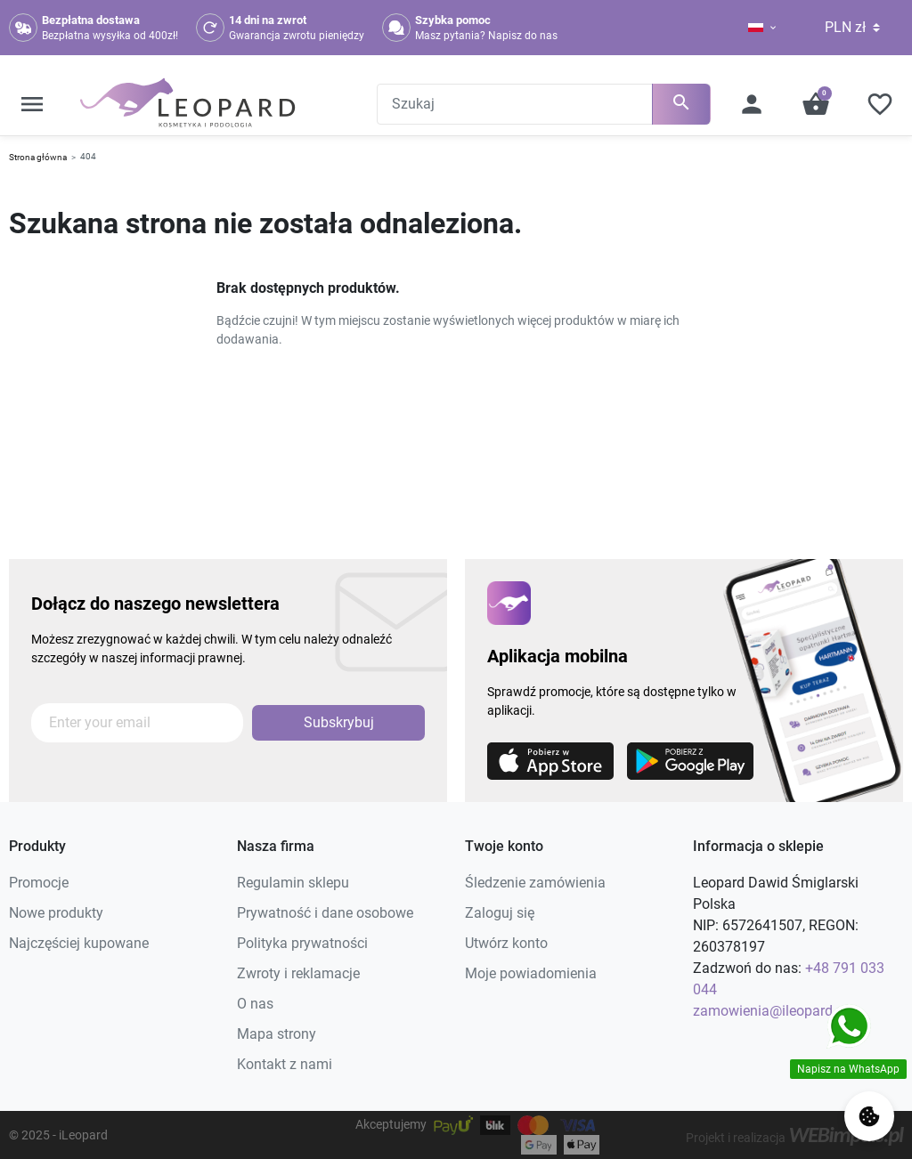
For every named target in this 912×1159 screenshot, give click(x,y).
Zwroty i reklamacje (298, 973)
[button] (32, 104)
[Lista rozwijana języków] (756, 27)
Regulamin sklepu (293, 882)
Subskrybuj (339, 722)
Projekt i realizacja (794, 1138)
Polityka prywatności (302, 943)
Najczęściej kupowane (79, 943)
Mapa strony (276, 1033)
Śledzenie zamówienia (535, 882)
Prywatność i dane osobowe (325, 912)
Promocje (39, 882)
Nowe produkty (56, 912)
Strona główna (38, 157)
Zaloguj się (499, 912)
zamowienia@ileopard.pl (770, 1010)
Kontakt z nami (284, 1064)
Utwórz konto (506, 943)
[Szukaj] (544, 104)
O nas (255, 1003)
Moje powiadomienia (531, 973)
